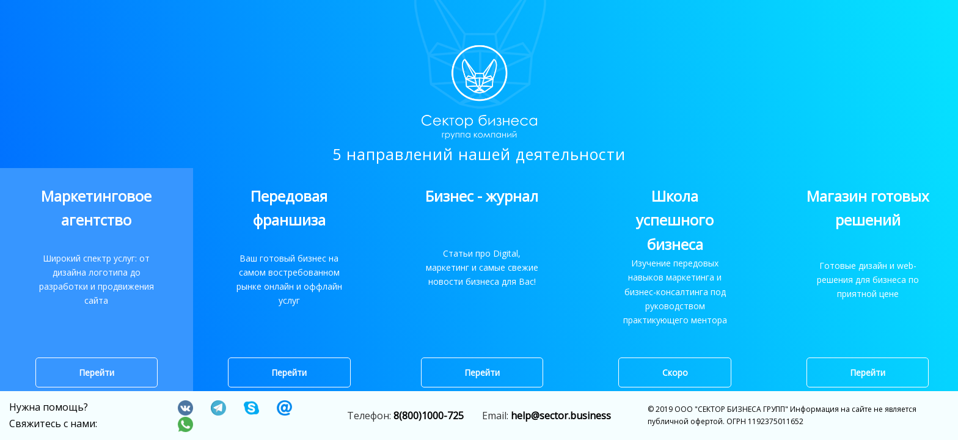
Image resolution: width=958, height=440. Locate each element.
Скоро (675, 373)
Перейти (96, 373)
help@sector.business (561, 415)
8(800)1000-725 (428, 415)
